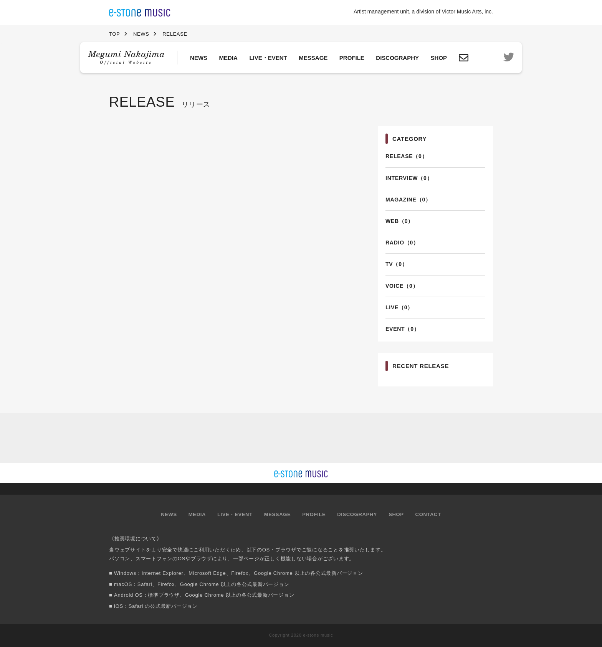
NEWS (198, 57)
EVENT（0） (402, 329)
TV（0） (396, 264)
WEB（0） (399, 221)
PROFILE (351, 57)
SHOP (439, 57)
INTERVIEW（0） (408, 178)
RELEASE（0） (406, 156)
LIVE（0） (399, 307)
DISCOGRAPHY (397, 57)
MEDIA (228, 57)
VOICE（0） (401, 286)
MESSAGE (313, 57)
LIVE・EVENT (268, 57)
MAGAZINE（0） (408, 199)
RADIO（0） (402, 242)
